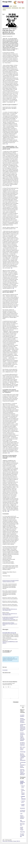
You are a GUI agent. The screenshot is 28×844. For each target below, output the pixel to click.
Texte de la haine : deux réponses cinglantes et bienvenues (22, 772)
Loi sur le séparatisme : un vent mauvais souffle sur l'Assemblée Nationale (22, 736)
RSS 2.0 (18, 841)
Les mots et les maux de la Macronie (22, 744)
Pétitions (4, 9)
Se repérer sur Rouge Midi (22, 835)
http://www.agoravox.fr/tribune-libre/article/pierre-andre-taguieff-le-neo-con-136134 (10, 624)
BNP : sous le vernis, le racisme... (22, 748)
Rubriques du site (5, 6)
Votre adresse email (6, 672)
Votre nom (5, 667)
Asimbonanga (22, 751)
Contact (14, 841)
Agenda (11, 6)
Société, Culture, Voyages (21, 828)
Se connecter (5, 670)
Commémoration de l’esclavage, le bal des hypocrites (23, 765)
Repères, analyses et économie (22, 817)
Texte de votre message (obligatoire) (10, 681)
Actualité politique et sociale (22, 782)
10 (8, 511)
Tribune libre (22, 831)
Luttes (21, 813)
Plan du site (5, 841)
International (22, 808)
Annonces (14, 6)
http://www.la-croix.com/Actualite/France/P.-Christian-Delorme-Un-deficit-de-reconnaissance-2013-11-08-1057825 (10, 618)
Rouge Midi (7, 2)
